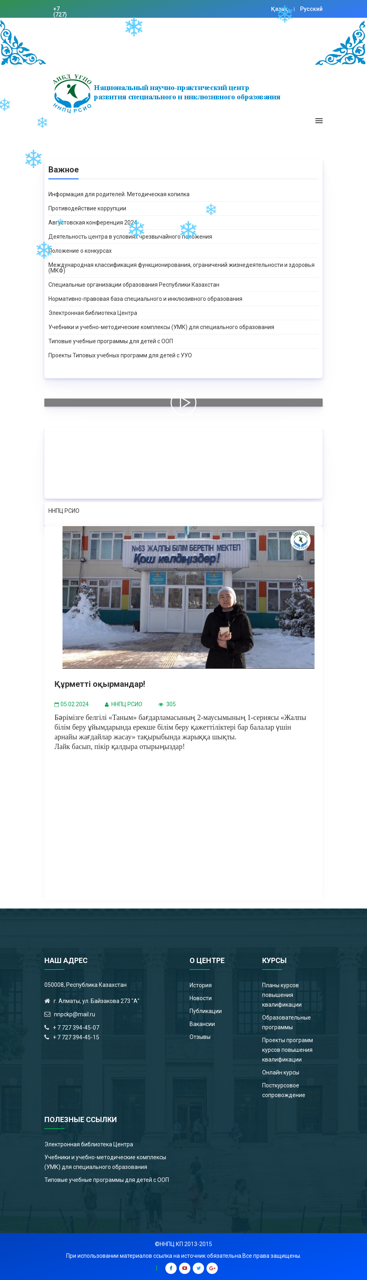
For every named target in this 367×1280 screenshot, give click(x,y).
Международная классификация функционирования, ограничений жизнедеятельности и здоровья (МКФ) (181, 267)
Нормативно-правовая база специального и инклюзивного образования (145, 299)
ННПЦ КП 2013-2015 (186, 1244)
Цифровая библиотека (185, 31)
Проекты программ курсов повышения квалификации (287, 1050)
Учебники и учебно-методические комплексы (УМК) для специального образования (161, 327)
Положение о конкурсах (80, 251)
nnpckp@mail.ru (118, 31)
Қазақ (279, 9)
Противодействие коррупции (87, 208)
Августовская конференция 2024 (92, 222)
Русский (311, 9)
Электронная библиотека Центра (92, 313)
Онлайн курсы (280, 1072)
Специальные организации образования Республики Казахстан (133, 284)
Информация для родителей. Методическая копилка (119, 194)
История (201, 985)
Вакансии (202, 1024)
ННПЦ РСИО (63, 511)
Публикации (206, 1011)
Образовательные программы (286, 1022)
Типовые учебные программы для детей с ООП (110, 341)
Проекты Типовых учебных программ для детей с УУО (120, 355)
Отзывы (200, 1037)
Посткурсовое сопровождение (283, 1090)
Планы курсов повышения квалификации (282, 995)
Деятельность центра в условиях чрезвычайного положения (130, 236)
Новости (201, 998)
